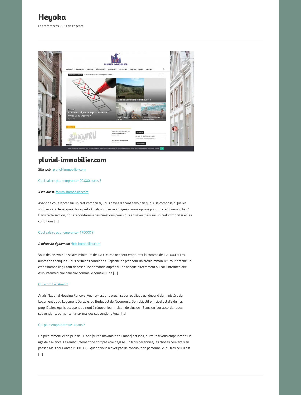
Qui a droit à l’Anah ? (53, 284)
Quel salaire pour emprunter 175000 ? (65, 232)
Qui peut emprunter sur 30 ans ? (61, 324)
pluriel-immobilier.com (69, 169)
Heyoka (52, 17)
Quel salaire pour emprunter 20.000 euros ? (69, 180)
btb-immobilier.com (86, 243)
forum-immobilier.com (72, 191)
